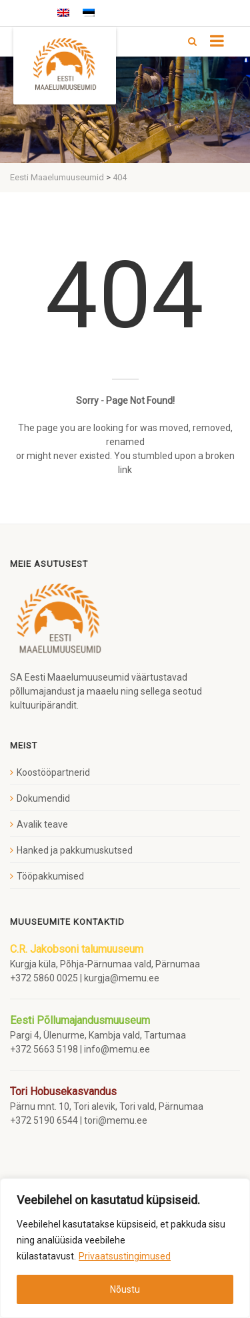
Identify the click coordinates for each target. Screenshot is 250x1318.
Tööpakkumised (50, 876)
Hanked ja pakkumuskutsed (75, 850)
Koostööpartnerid (53, 772)
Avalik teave (42, 824)
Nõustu (125, 1289)
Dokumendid (43, 798)
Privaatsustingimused (125, 1256)
